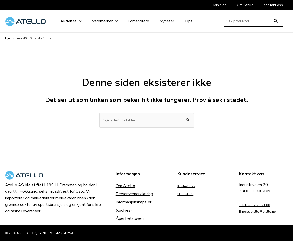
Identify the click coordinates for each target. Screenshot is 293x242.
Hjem (9, 38)
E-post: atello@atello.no (261, 212)
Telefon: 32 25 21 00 (259, 206)
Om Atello (125, 186)
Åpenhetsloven (130, 219)
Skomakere (187, 195)
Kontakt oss (188, 186)
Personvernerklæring (134, 195)
